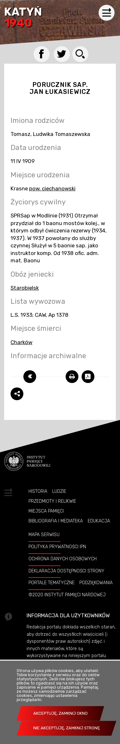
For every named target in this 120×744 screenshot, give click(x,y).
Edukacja (99, 520)
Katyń (23, 18)
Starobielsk (25, 288)
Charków (21, 342)
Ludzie (59, 491)
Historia (37, 491)
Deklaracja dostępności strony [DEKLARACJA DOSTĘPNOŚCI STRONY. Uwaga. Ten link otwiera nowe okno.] (66, 570)
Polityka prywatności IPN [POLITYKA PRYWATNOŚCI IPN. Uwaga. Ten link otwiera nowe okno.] (57, 546)
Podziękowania (96, 582)
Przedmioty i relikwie (52, 501)
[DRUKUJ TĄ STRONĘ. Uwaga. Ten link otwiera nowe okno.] (72, 376)
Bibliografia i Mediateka (55, 520)
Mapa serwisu (44, 534)
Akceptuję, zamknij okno (60, 713)
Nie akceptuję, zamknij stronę (66, 728)
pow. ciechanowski (52, 188)
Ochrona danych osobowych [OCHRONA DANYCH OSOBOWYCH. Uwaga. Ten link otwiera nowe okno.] (62, 558)
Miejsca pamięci (46, 511)
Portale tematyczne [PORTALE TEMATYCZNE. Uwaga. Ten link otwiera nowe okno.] (51, 582)
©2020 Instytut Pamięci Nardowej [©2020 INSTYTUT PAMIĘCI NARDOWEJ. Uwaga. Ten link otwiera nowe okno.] (67, 594)
